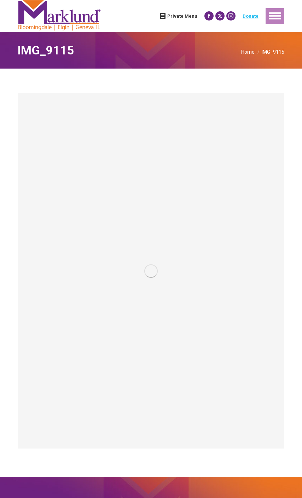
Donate (251, 16)
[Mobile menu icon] (275, 16)
